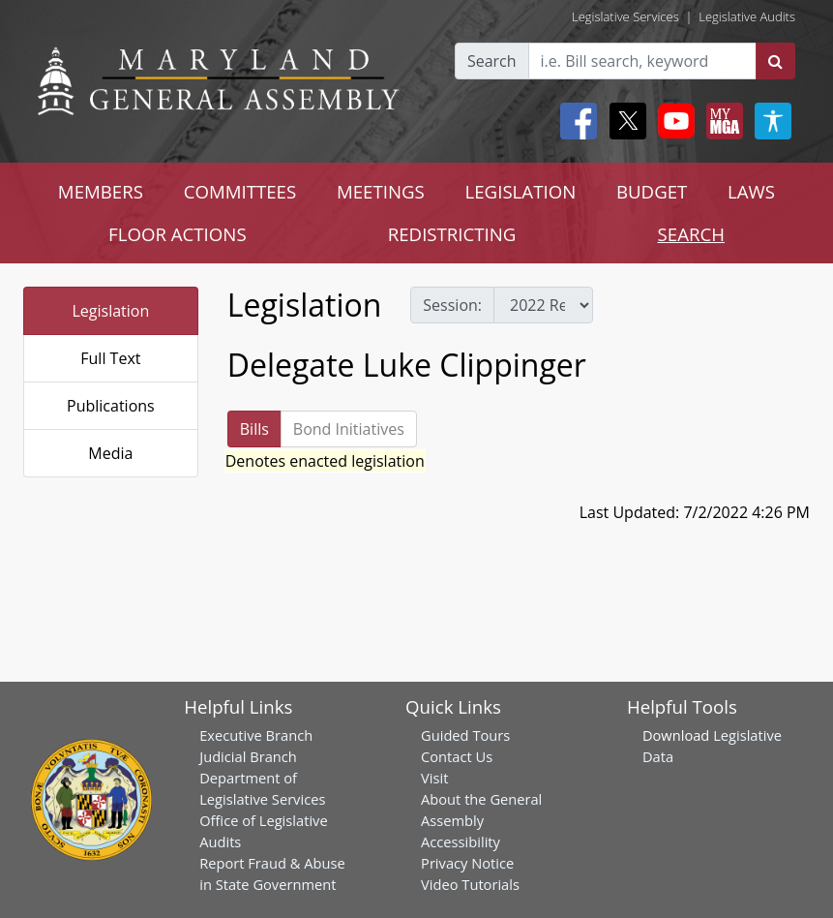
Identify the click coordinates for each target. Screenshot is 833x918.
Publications (111, 405)
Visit (434, 777)
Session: (452, 305)
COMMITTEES (240, 191)
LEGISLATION (521, 191)
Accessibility (460, 841)
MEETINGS (381, 191)
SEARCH (691, 234)
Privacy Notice (467, 862)
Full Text (110, 358)
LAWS (751, 191)
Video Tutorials (470, 884)
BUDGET (651, 191)
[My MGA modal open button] (721, 121)
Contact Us (456, 756)
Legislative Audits (747, 16)
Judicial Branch (248, 756)
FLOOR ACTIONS (177, 234)
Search (492, 61)
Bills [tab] (254, 429)
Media (110, 453)
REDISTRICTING (452, 234)
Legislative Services (625, 16)
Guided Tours (465, 735)
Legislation (110, 310)
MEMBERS (100, 191)
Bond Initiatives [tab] (348, 429)
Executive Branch (255, 735)
